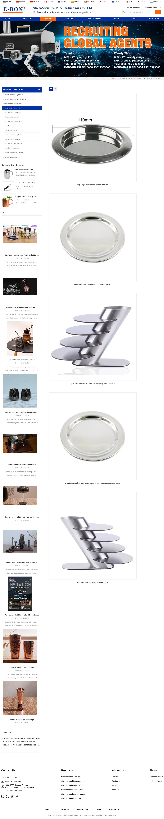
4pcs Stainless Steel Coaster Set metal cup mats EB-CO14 (144, 134)
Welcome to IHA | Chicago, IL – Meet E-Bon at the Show (22, 615)
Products (48, 19)
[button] (77, 73)
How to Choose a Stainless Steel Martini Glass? (22, 517)
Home (7, 19)
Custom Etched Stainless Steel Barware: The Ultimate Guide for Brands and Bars (22, 307)
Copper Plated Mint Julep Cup (26, 196)
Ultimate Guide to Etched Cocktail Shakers (22, 562)
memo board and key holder (13, 135)
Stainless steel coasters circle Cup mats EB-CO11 (105, 134)
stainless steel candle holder (13, 121)
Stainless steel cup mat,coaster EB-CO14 (105, 181)
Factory (115, 785)
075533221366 (11, 777)
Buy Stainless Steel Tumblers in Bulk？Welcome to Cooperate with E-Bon (22, 412)
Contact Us (154, 19)
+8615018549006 (133, 7)
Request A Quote (94, 19)
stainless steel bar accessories (73, 781)
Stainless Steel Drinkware (12, 104)
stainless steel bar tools (70, 785)
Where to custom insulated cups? (22, 360)
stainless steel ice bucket (71, 798)
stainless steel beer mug (24, 169)
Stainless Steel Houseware (134, 78)
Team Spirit (69, 19)
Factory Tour (83, 810)
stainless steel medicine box (13, 143)
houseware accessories (11, 117)
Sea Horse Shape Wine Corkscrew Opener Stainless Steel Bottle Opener (26, 183)
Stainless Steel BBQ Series (13, 95)
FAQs (134, 19)
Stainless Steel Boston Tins (72, 790)
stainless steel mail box (11, 148)
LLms (105, 816)
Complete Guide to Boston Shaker (22, 667)
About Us (27, 19)
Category (121, 78)
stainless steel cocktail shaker (73, 794)
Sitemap (99, 816)
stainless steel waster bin (12, 139)
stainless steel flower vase (12, 112)
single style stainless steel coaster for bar (67, 133)
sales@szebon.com (153, 7)
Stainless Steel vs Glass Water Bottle (22, 465)
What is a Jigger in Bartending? (22, 720)
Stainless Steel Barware (11, 157)
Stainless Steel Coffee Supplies (14, 99)
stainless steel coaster (11, 126)
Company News (156, 777)
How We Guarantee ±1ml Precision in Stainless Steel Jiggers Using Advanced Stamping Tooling (22, 255)
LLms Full (111, 816)
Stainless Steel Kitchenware (13, 153)
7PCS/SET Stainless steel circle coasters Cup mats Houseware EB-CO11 (67, 183)
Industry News (155, 781)
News (116, 19)
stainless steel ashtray (11, 130)
